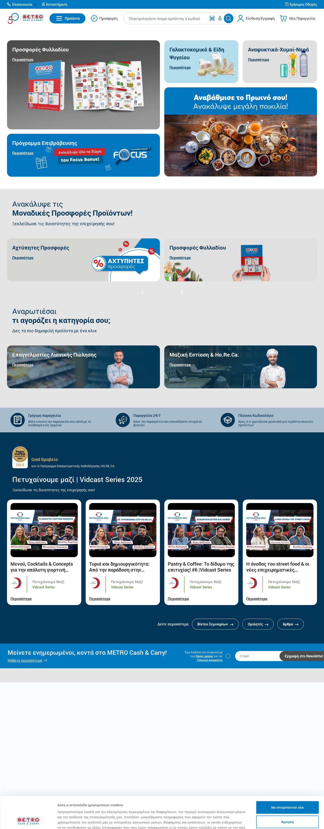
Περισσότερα (21, 598)
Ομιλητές (258, 624)
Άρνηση (287, 792)
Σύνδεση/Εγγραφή (260, 18)
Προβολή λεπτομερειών (260, 820)
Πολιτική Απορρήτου (210, 660)
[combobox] (166, 18)
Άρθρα (290, 624)
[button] (21, 4)
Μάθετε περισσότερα (25, 660)
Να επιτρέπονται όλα (287, 777)
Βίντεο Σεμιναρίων (215, 624)
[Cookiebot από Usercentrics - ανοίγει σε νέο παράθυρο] (28, 820)
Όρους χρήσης (204, 656)
